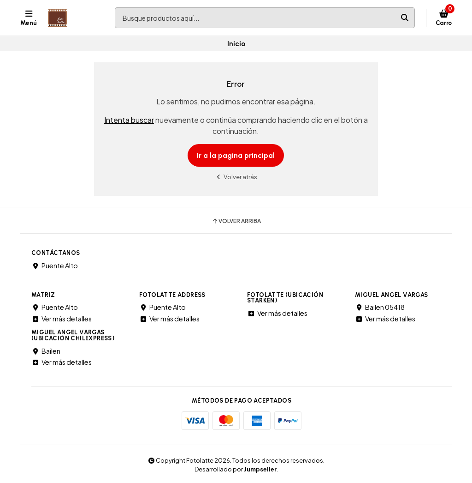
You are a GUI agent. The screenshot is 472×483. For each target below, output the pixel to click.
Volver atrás (236, 177)
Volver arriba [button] (236, 221)
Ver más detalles (61, 318)
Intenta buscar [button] (129, 120)
